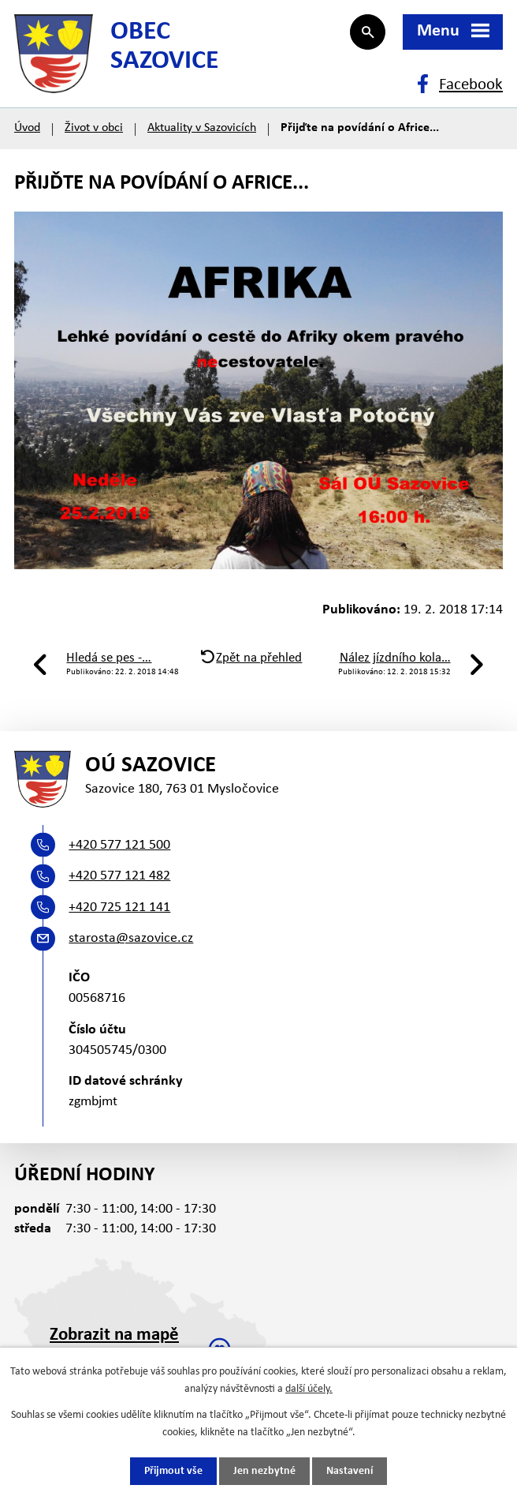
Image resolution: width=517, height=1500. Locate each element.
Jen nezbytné (264, 1471)
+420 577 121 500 (119, 845)
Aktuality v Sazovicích (201, 128)
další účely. (309, 1389)
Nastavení (349, 1471)
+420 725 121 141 (119, 907)
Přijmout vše (173, 1471)
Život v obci (94, 128)
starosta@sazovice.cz (131, 938)
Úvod (27, 128)
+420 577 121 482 (119, 875)
